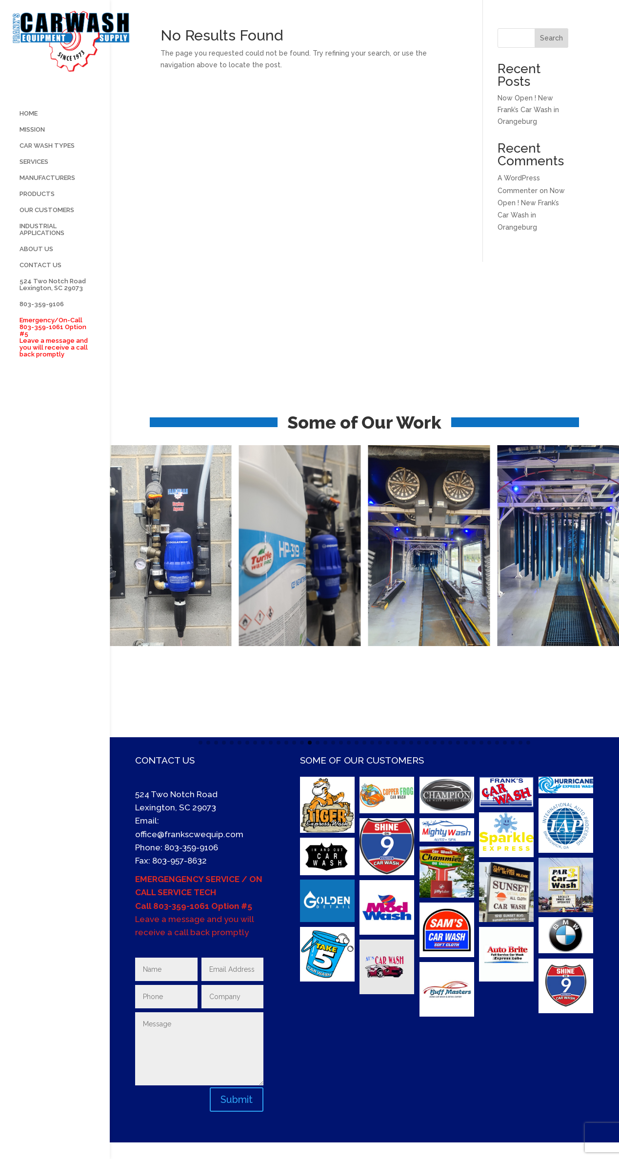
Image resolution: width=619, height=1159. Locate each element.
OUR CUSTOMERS (47, 229)
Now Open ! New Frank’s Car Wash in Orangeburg (528, 109)
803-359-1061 (181, 906)
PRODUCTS (37, 213)
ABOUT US (36, 268)
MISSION (32, 148)
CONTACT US (40, 284)
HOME (29, 132)
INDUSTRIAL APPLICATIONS (42, 248)
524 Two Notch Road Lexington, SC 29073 (53, 304)
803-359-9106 (42, 323)
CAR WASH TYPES (47, 164)
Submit (236, 1099)
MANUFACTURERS (47, 197)
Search (551, 38)
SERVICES (34, 180)
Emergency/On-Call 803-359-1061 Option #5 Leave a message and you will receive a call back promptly (54, 356)
